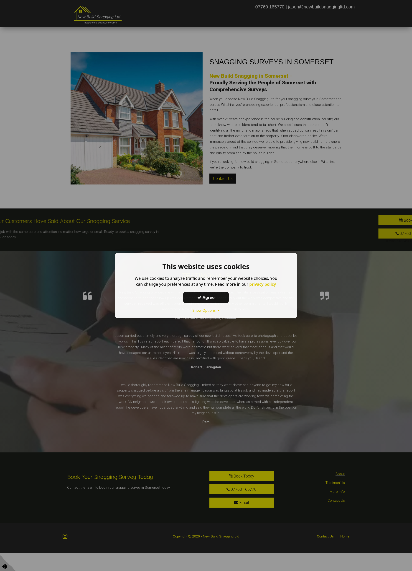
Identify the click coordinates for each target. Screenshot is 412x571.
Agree (206, 297)
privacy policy (263, 284)
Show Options (206, 310)
